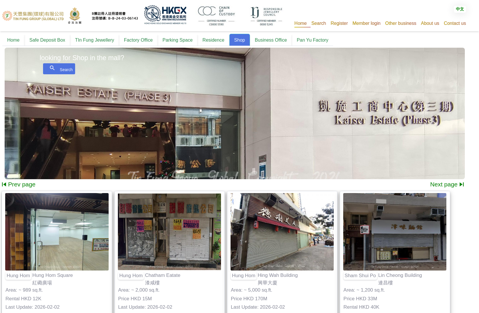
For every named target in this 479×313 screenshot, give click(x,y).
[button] (318, 23)
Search (59, 68)
